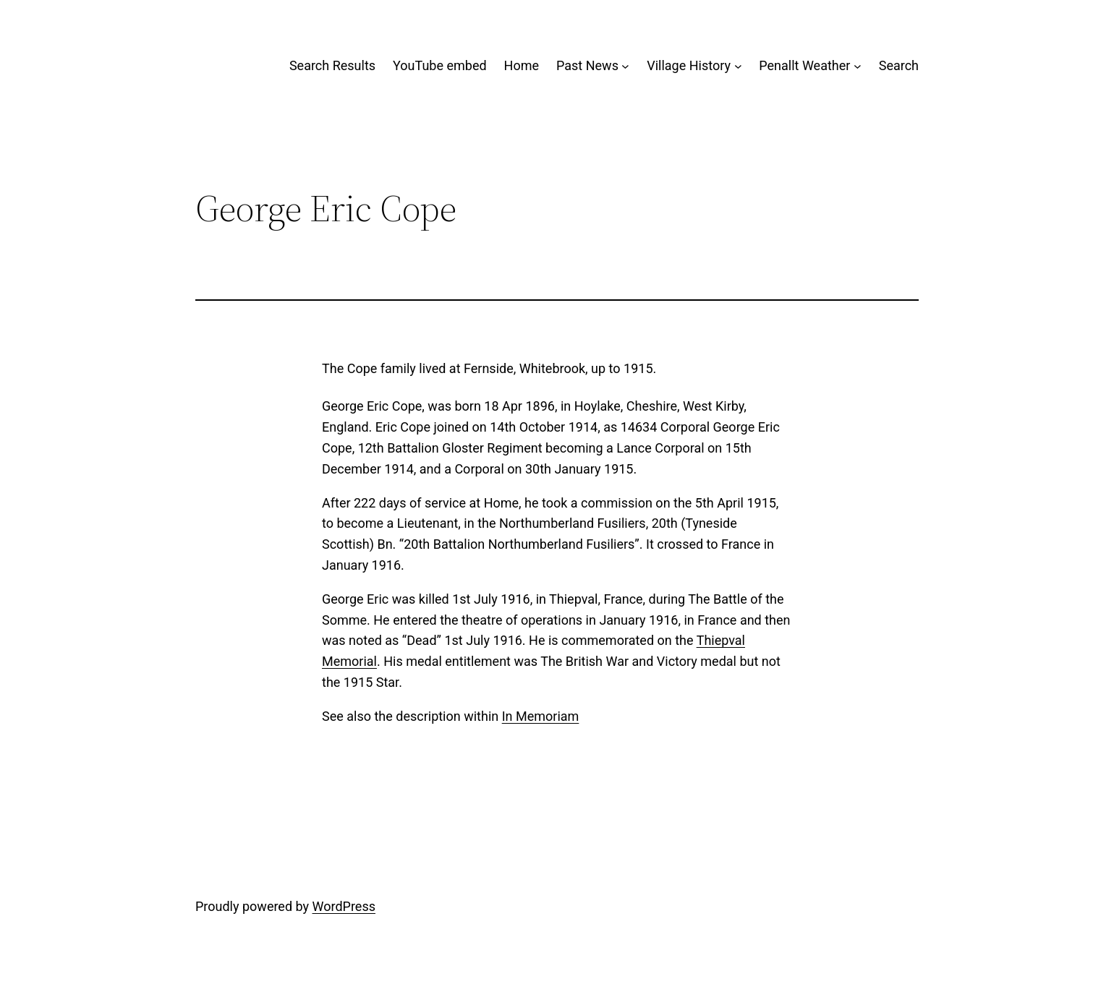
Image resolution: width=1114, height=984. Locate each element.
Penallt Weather (804, 65)
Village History (689, 65)
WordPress (343, 906)
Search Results (332, 65)
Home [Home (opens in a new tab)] (521, 65)
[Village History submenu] (738, 66)
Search (899, 65)
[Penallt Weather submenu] (858, 66)
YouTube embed (440, 65)
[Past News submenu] (625, 66)
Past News (587, 65)
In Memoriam (540, 716)
